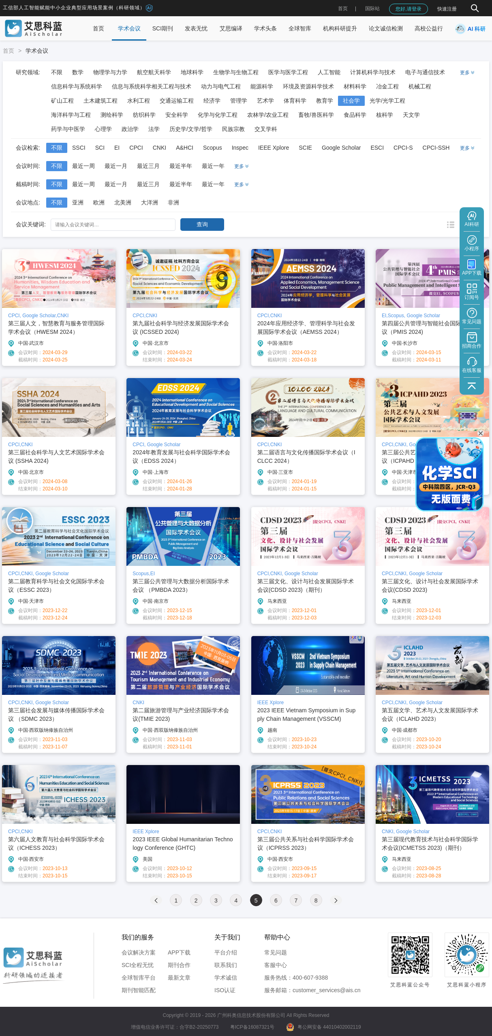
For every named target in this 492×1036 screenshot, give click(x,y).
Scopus (212, 147)
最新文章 (179, 977)
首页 (343, 8)
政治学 (130, 129)
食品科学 (355, 115)
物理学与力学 (110, 72)
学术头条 (265, 28)
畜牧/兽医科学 (316, 115)
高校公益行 (429, 28)
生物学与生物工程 (236, 72)
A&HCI (184, 147)
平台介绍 (225, 952)
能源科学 (261, 86)
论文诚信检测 (386, 28)
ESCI (377, 147)
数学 (77, 72)
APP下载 (179, 952)
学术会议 (129, 28)
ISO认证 (224, 990)
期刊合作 (179, 965)
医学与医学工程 (288, 72)
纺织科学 (144, 115)
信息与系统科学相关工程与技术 (151, 86)
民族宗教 (233, 129)
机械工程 (420, 86)
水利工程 (138, 100)
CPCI (136, 147)
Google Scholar (341, 147)
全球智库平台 (139, 977)
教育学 (324, 100)
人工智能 (329, 72)
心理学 (103, 129)
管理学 (238, 100)
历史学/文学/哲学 (190, 129)
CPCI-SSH (436, 147)
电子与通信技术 (425, 72)
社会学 (351, 100)
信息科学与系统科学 (76, 86)
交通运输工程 (177, 100)
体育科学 (295, 100)
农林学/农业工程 (268, 115)
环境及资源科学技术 (308, 86)
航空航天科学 (154, 72)
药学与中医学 (68, 129)
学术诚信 (225, 977)
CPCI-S (403, 147)
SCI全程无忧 (138, 965)
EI (117, 147)
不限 (56, 72)
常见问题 (275, 952)
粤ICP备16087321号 (252, 1027)
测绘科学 (112, 115)
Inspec (240, 147)
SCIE (305, 147)
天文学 (411, 115)
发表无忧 (196, 28)
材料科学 (355, 86)
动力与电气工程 (221, 86)
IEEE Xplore (273, 147)
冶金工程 (387, 86)
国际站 (372, 8)
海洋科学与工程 (71, 115)
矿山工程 (62, 100)
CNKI (159, 147)
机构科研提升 (340, 28)
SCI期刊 (162, 28)
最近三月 (148, 166)
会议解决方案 (139, 952)
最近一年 (213, 166)
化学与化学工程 (217, 115)
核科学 (384, 115)
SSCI (79, 147)
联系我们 (225, 965)
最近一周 (83, 166)
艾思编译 (231, 28)
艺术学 (265, 100)
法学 (154, 129)
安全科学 (176, 115)
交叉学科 (266, 129)
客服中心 (275, 965)
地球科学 (192, 72)
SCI (100, 147)
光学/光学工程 (387, 100)
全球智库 (300, 28)
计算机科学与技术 (373, 72)
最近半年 (180, 166)
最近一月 (116, 166)
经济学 (211, 100)
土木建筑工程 (100, 100)
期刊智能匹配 (139, 990)
